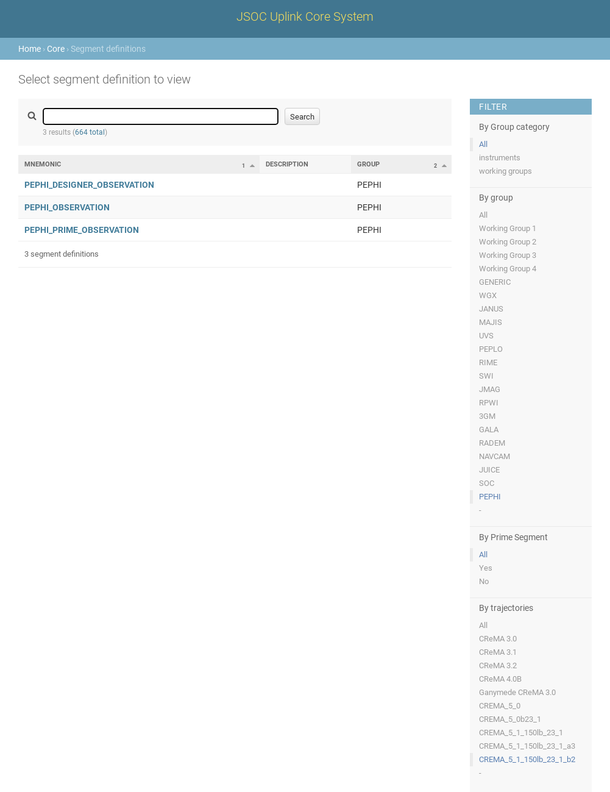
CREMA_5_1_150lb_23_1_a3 (527, 746)
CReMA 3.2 (498, 665)
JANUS (491, 308)
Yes (485, 568)
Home (29, 49)
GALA (488, 429)
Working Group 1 (507, 228)
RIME (488, 362)
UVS (486, 335)
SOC (486, 483)
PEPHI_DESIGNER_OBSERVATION (89, 185)
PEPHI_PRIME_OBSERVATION (81, 230)
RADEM (492, 443)
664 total (90, 132)
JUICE (489, 469)
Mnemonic (42, 164)
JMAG (489, 389)
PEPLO (491, 349)
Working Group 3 (507, 255)
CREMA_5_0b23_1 (510, 719)
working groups (505, 171)
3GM (487, 416)
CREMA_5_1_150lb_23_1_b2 (527, 759)
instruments (499, 157)
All (483, 144)
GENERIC (495, 282)
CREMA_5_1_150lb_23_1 (521, 732)
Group (368, 164)
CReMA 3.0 (498, 638)
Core (56, 49)
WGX (488, 295)
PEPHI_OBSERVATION (67, 207)
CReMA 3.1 (498, 652)
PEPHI (490, 496)
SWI (486, 375)
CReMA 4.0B (500, 678)
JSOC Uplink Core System (305, 16)
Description (287, 164)
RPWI (488, 402)
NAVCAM (494, 456)
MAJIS (490, 322)
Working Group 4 (507, 268)
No (484, 581)
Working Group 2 (507, 241)
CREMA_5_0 (499, 705)
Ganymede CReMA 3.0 (517, 692)
